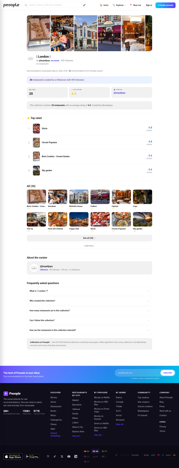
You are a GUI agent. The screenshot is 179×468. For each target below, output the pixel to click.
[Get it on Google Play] (32, 456)
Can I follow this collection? (89, 320)
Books (53, 411)
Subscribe (167, 373)
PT (104, 451)
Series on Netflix (101, 423)
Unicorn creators (145, 406)
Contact (163, 415)
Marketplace (143, 411)
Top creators (143, 397)
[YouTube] (69, 456)
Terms (162, 431)
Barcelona (76, 405)
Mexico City (77, 427)
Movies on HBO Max (101, 403)
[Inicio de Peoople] (11, 5)
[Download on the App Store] (13, 456)
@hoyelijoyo (44, 60)
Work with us (165, 411)
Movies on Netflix (102, 397)
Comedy (119, 402)
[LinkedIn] (76, 456)
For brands (142, 415)
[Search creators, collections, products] (55, 5)
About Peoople (166, 397)
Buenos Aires (78, 431)
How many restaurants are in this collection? (89, 311)
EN (95, 451)
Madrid (75, 400)
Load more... (89, 246)
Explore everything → (57, 434)
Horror (119, 415)
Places (54, 424)
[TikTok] (55, 456)
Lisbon (75, 422)
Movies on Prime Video (101, 410)
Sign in (149, 5)
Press (162, 406)
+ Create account (165, 5)
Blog (162, 402)
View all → (77, 436)
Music (53, 415)
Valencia (76, 409)
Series (53, 402)
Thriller (119, 406)
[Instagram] (48, 456)
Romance (120, 420)
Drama (119, 397)
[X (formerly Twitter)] (62, 456)
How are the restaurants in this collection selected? (89, 330)
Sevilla (75, 413)
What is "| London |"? (89, 291)
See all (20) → (89, 238)
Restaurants (56, 406)
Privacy (163, 426)
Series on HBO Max (100, 429)
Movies (54, 397)
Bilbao (75, 418)
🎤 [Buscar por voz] (84, 5)
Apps (53, 429)
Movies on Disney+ (98, 417)
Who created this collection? (89, 301)
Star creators (143, 402)
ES (86, 451)
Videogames (56, 420)
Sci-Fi (118, 411)
